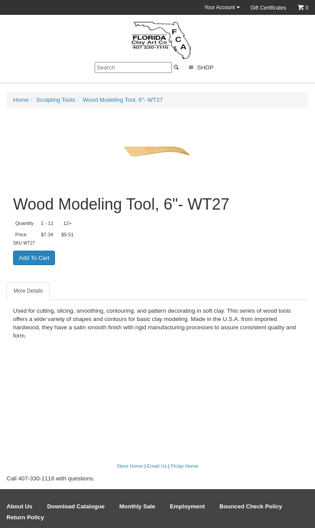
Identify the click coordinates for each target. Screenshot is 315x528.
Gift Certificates (268, 8)
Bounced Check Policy (250, 506)
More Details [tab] (28, 291)
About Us (19, 506)
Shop (200, 67)
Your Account (222, 7)
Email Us (157, 466)
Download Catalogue (76, 506)
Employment (187, 506)
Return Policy (25, 517)
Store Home (129, 466)
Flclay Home (185, 466)
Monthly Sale (137, 506)
